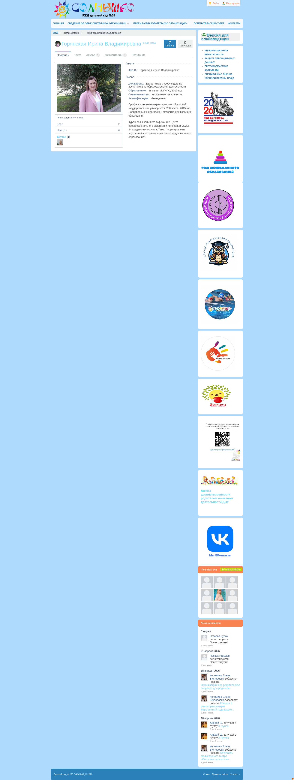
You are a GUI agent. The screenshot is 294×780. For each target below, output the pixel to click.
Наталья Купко (219, 636)
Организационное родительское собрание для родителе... (220, 686)
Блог (89, 124)
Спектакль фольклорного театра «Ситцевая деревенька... (217, 756)
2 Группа (223, 737)
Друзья (61, 136)
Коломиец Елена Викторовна (220, 677)
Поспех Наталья (220, 655)
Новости (89, 130)
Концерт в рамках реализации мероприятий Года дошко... (217, 706)
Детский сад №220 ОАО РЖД (69, 774)
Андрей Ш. (216, 722)
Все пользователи (231, 569)
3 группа (223, 726)
